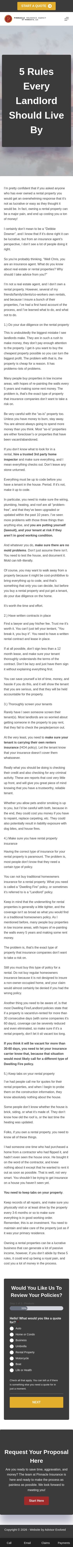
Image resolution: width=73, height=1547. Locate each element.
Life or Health (24, 1370)
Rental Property (25, 1352)
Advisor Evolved (55, 1529)
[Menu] (66, 19)
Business (21, 1340)
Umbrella (21, 1346)
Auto (18, 1328)
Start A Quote (36, 6)
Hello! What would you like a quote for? (35, 1320)
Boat (18, 1364)
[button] (36, 1501)
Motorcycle (22, 1358)
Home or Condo (25, 1334)
